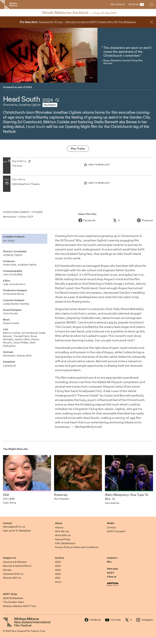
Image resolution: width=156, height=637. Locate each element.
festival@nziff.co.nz (14, 526)
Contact (7, 523)
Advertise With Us (13, 573)
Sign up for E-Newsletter (17, 530)
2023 (58, 570)
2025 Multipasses (13, 598)
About (58, 523)
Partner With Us (12, 577)
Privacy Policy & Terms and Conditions (76, 547)
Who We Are (62, 531)
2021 (57, 577)
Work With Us (63, 535)
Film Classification (65, 543)
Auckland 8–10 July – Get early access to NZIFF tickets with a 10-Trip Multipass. (78, 22)
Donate (7, 570)
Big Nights (50, 104)
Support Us (9, 557)
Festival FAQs (62, 539)
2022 (58, 573)
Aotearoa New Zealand (16, 211)
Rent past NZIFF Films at (112, 572)
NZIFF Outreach (116, 531)
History (59, 527)
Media (110, 523)
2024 (29, 87)
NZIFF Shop (10, 594)
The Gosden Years (13, 602)
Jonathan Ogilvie (29, 104)
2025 (58, 562)
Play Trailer (78, 148)
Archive (59, 557)
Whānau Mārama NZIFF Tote (19, 606)
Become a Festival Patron (17, 565)
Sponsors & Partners (15, 562)
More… (59, 581)
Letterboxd (9, 365)
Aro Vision (9, 240)
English (38, 211)
